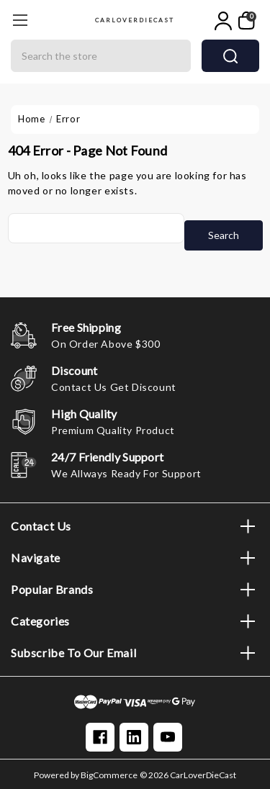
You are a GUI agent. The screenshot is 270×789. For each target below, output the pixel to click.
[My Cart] (247, 21)
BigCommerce (109, 775)
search (230, 56)
